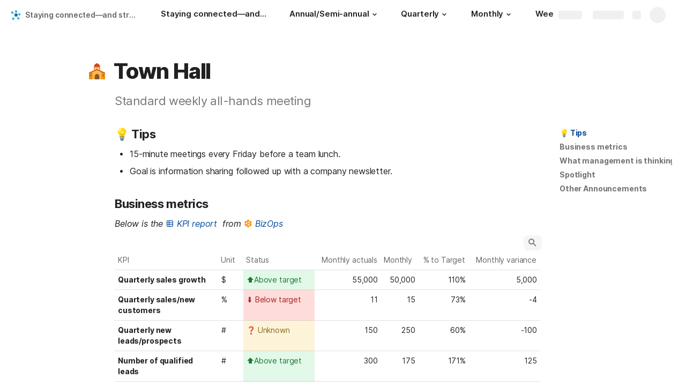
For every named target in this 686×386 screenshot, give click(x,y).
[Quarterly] (425, 15)
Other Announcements (603, 188)
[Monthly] (492, 15)
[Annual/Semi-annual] (334, 15)
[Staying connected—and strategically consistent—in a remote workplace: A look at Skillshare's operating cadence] (214, 15)
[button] (374, 14)
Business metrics (594, 146)
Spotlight (577, 174)
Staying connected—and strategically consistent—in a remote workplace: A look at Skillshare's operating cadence (82, 14)
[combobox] (279, 279)
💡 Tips (573, 132)
